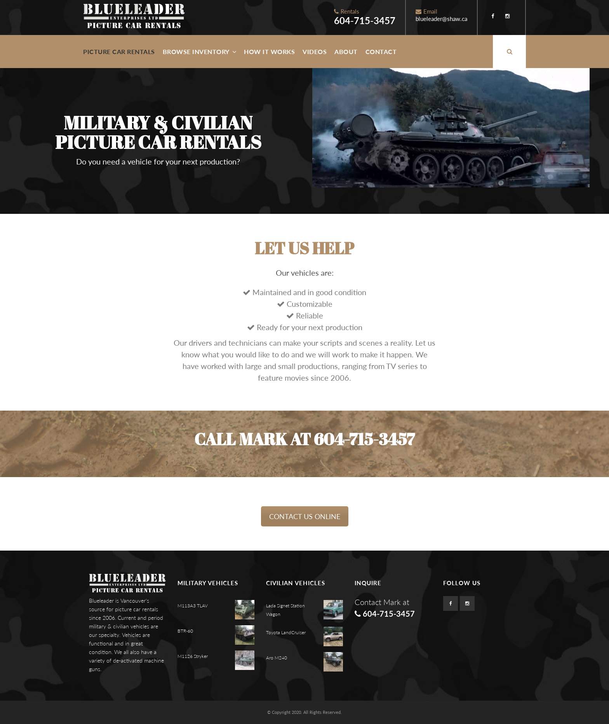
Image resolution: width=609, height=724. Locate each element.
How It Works (269, 51)
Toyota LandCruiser (286, 632)
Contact (381, 51)
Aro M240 (276, 658)
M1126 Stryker (192, 656)
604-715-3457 (364, 20)
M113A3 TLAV (192, 606)
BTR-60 (185, 631)
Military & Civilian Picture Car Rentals (158, 132)
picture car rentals (136, 609)
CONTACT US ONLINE (304, 516)
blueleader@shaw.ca (441, 18)
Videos (315, 51)
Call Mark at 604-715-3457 (304, 439)
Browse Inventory (200, 51)
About (346, 51)
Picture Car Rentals (119, 51)
